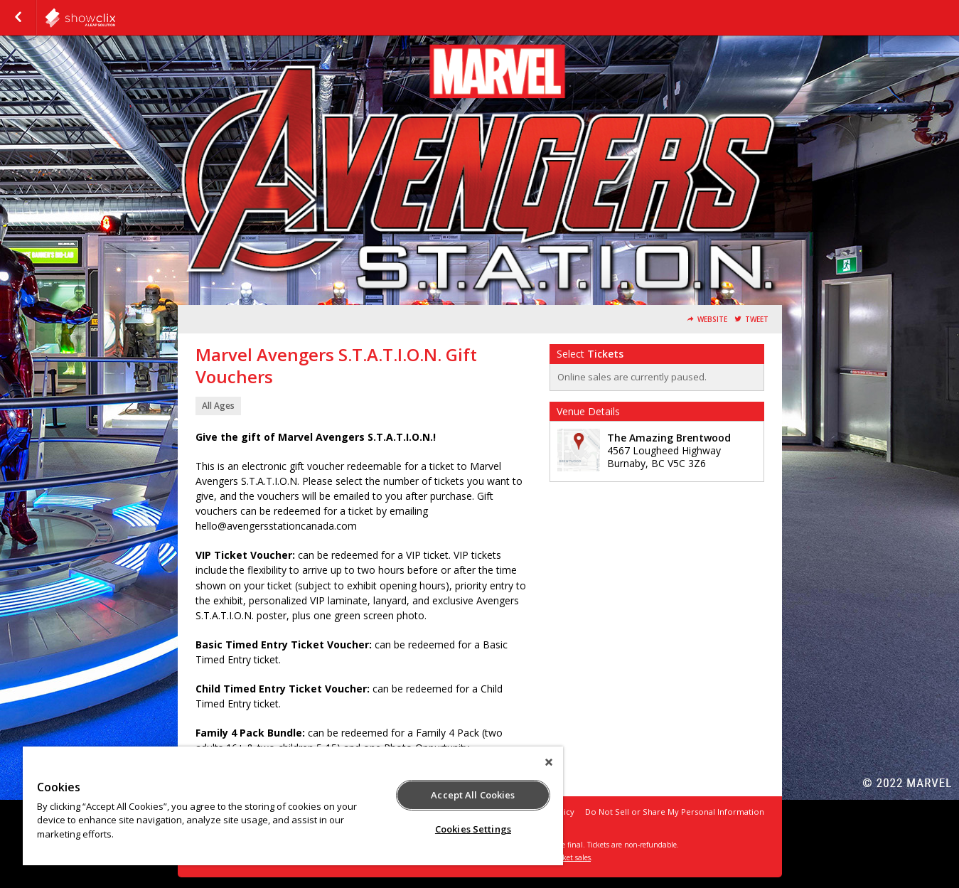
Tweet (756, 319)
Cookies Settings (473, 829)
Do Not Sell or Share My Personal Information (674, 811)
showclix (115, 17)
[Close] (549, 762)
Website (712, 319)
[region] (293, 806)
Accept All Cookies (473, 794)
